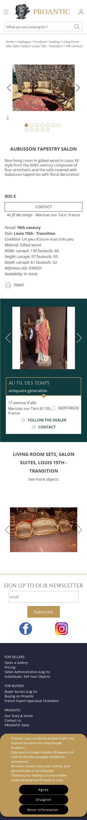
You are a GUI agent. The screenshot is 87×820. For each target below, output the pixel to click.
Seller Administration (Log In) (27, 672)
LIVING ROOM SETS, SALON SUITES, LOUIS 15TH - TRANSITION (43, 462)
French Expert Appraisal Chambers (32, 701)
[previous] (9, 338)
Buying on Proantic (19, 696)
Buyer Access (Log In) (21, 691)
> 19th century (72, 46)
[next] (78, 338)
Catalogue (24, 42)
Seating (54, 42)
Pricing (10, 667)
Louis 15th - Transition (47, 46)
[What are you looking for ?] (76, 26)
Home (10, 42)
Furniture (40, 42)
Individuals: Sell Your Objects (27, 676)
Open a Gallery (16, 662)
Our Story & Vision (19, 716)
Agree (44, 789)
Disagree (43, 799)
